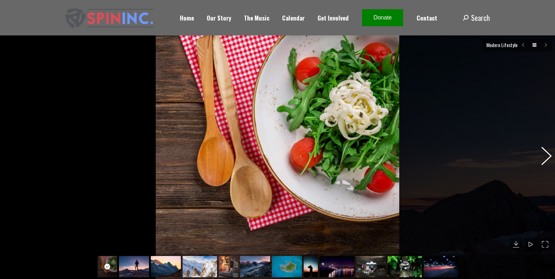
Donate (382, 18)
